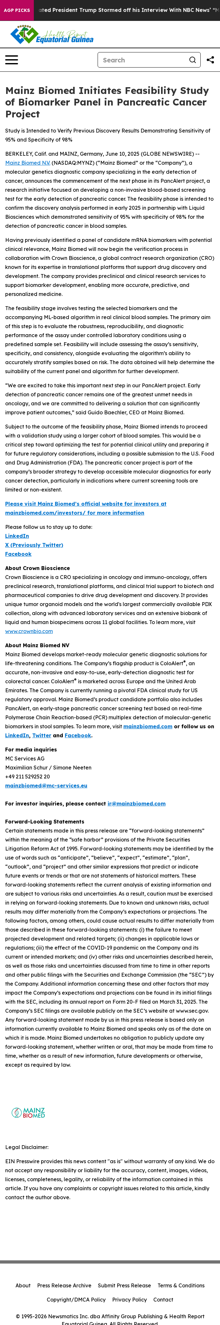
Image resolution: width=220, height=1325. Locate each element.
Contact (163, 1299)
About (23, 1285)
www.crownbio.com (29, 631)
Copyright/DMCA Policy (76, 1299)
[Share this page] (210, 59)
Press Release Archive (64, 1285)
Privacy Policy (129, 1299)
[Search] (141, 59)
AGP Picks (17, 10)
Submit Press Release (124, 1285)
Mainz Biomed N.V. (27, 163)
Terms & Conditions (181, 1285)
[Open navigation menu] (11, 59)
